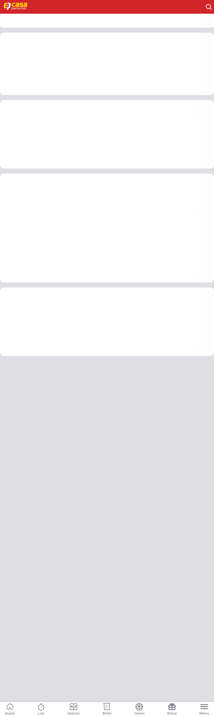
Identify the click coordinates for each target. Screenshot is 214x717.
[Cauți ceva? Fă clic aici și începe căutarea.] (208, 7)
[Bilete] (107, 709)
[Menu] (204, 709)
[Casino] (139, 709)
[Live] (41, 709)
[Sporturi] (73, 709)
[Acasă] (9, 709)
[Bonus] (172, 709)
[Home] (18, 7)
